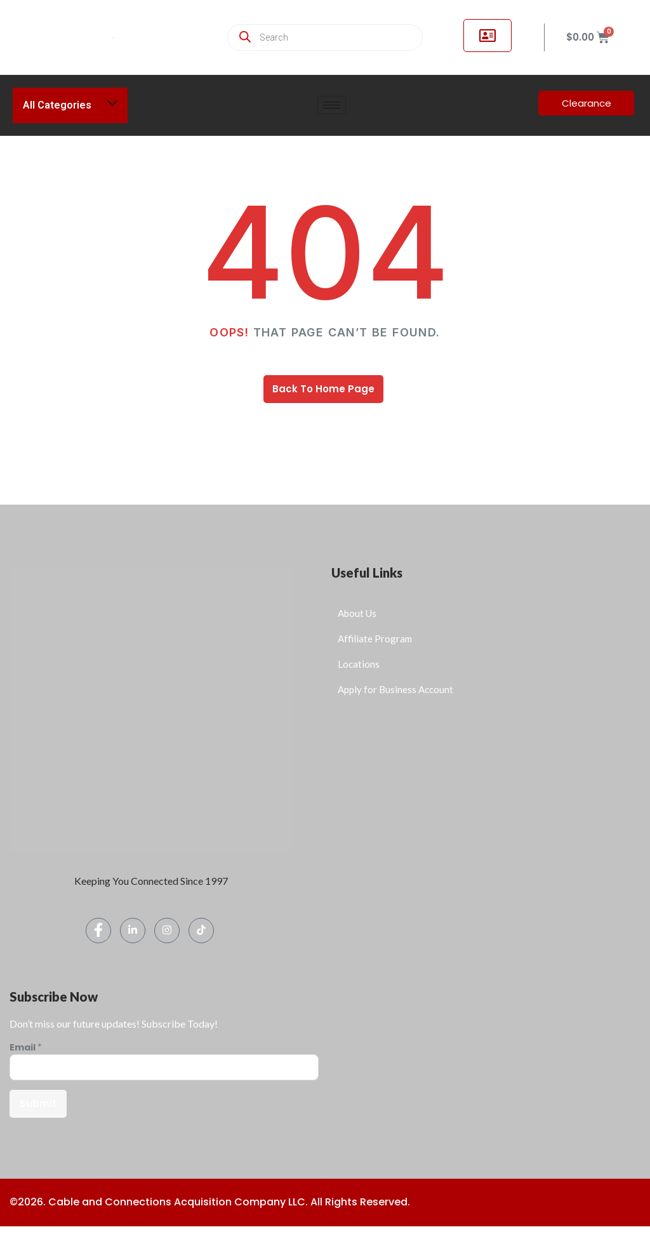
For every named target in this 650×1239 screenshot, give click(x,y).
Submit (38, 1103)
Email (26, 1048)
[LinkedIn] (132, 930)
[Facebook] (98, 930)
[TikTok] (201, 930)
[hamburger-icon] (331, 105)
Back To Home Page (323, 388)
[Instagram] (167, 930)
